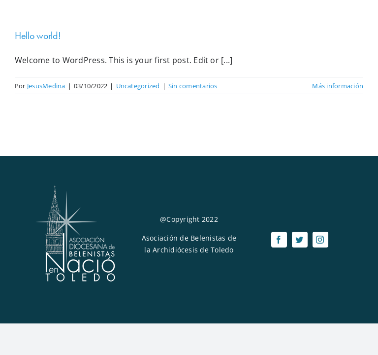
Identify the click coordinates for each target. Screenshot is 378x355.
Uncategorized (138, 85)
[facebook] (279, 240)
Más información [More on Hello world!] (337, 85)
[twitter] (300, 240)
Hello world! (38, 35)
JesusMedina (46, 85)
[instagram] (320, 240)
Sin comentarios (193, 85)
